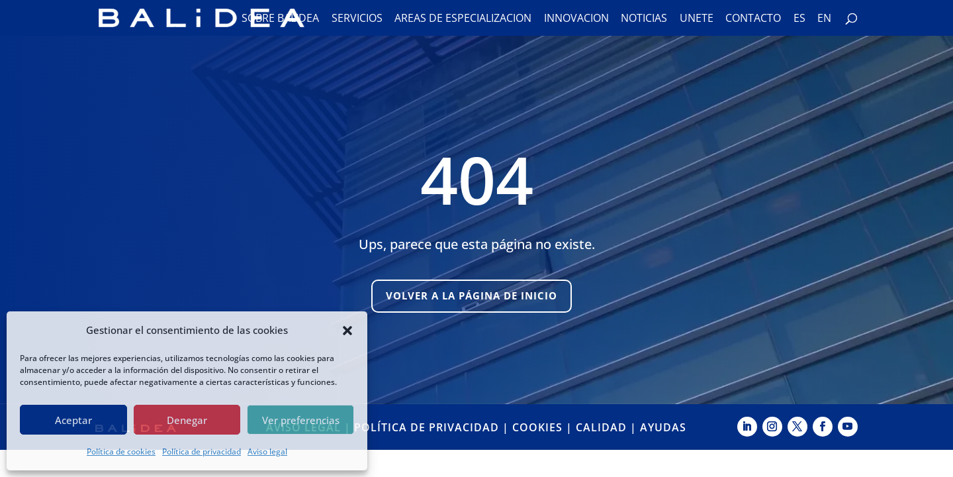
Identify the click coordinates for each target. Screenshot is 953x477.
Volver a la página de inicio (471, 295)
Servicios (357, 19)
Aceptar (73, 420)
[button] (347, 330)
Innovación (576, 19)
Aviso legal (267, 451)
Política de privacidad (201, 451)
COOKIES (537, 427)
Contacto (753, 19)
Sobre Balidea (280, 19)
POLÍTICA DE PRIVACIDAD (426, 427)
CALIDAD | (608, 427)
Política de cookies (121, 451)
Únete (696, 19)
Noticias (644, 19)
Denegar (187, 420)
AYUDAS (663, 427)
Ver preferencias (301, 420)
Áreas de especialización (462, 19)
